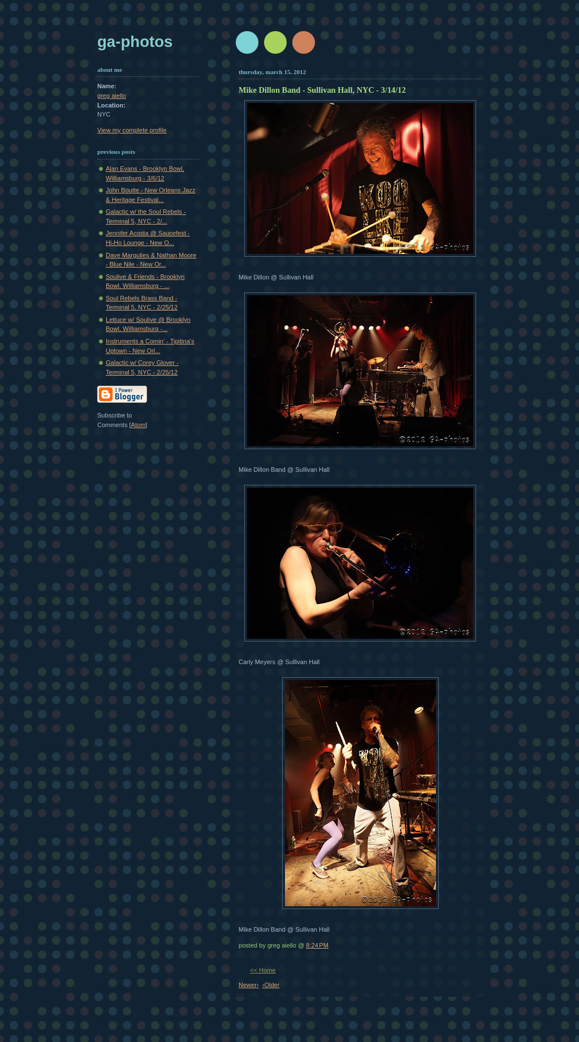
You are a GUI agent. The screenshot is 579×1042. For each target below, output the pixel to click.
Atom (138, 424)
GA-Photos (134, 41)
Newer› (249, 984)
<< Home (262, 970)
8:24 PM (317, 945)
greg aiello (111, 95)
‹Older (271, 984)
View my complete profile (132, 130)
